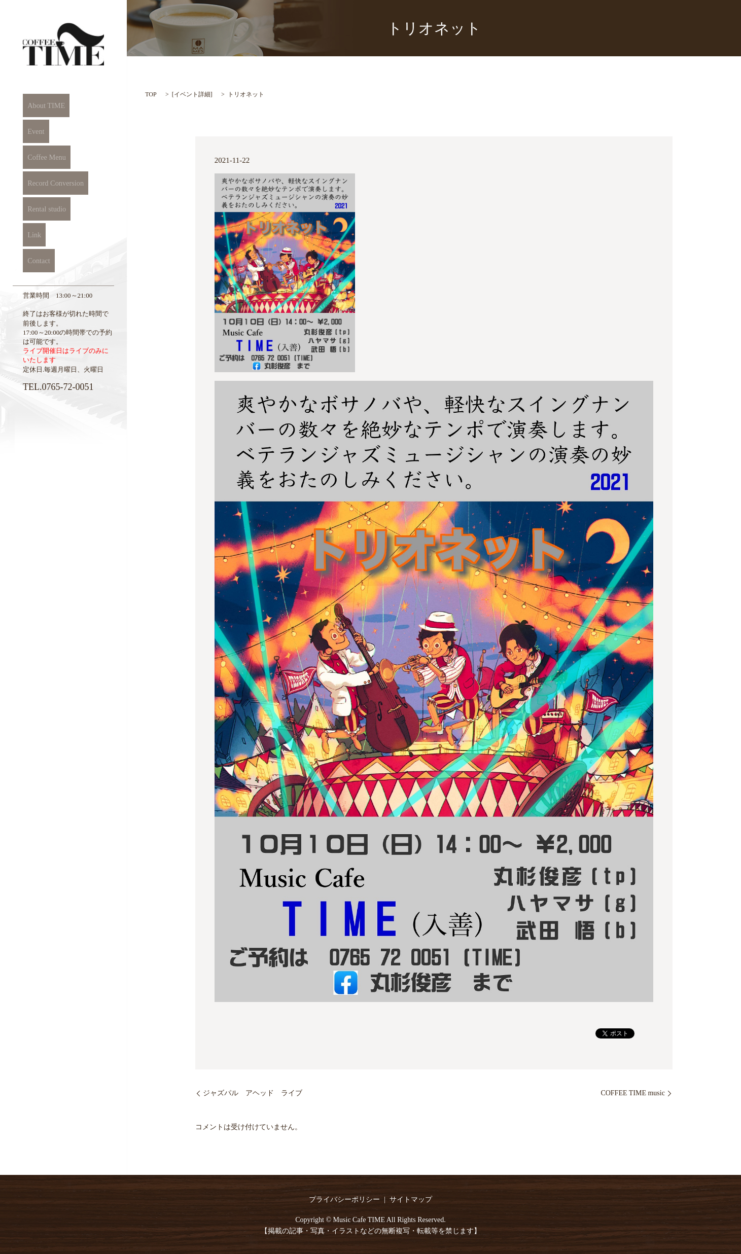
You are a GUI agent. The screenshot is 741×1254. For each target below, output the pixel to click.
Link (30, 235)
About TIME (42, 105)
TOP (150, 94)
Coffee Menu (43, 157)
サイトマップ (411, 1199)
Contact (35, 261)
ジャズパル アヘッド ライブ (252, 1093)
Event (32, 131)
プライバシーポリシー (344, 1199)
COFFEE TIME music (633, 1093)
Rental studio (43, 209)
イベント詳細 (192, 94)
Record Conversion (52, 183)
